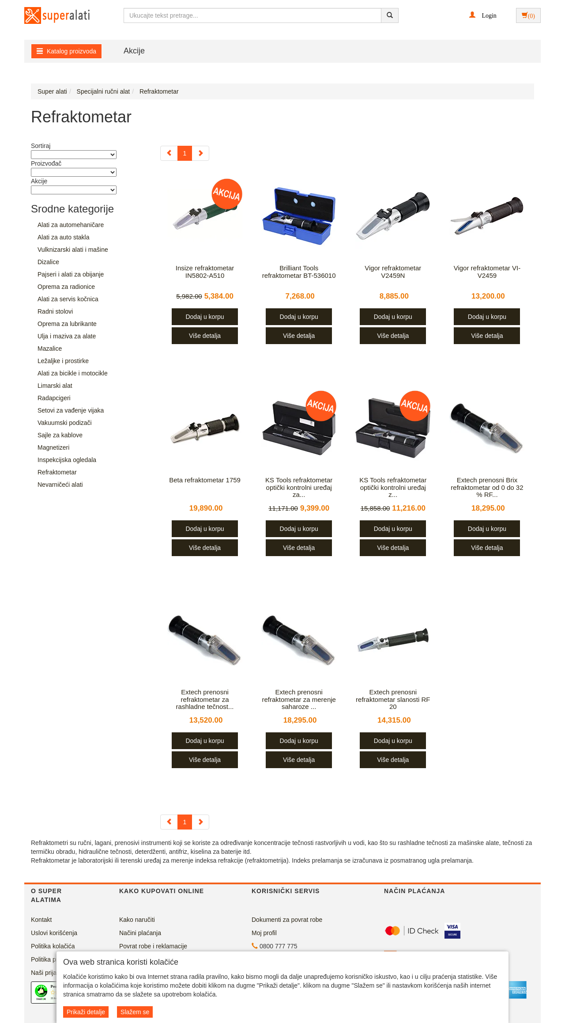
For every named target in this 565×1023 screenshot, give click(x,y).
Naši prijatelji (48, 972)
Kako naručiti (137, 919)
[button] (482, 15)
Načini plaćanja (140, 932)
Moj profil (264, 932)
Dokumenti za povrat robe (287, 919)
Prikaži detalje (86, 1011)
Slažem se (135, 1011)
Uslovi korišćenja (54, 932)
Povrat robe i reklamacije (153, 946)
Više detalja (205, 335)
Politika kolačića (53, 946)
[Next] (200, 153)
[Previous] (169, 153)
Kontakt (41, 919)
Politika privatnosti (56, 959)
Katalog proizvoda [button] (66, 51)
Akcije (134, 50)
